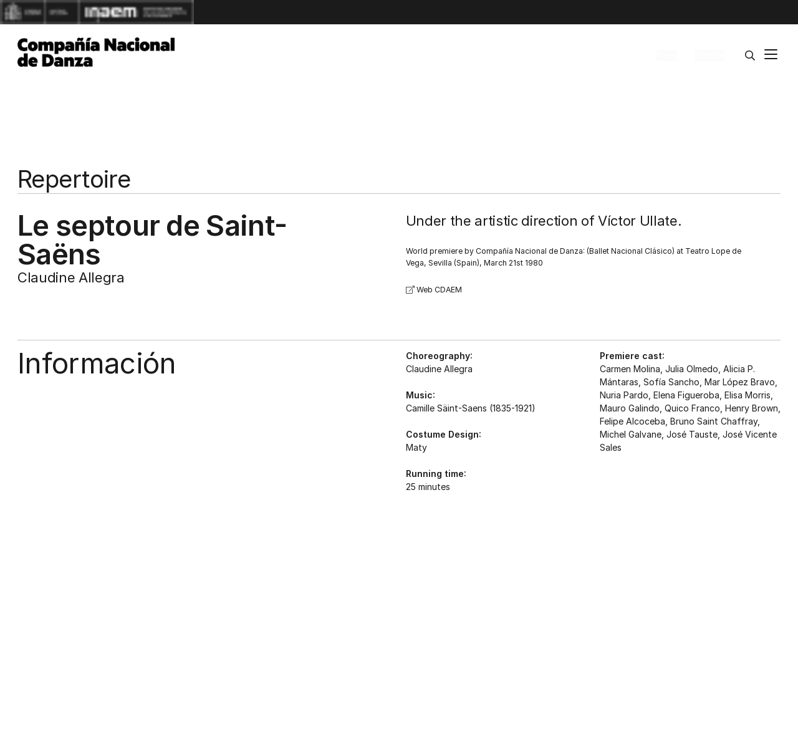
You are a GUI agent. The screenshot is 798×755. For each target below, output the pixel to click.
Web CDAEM (434, 289)
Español (709, 55)
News (666, 55)
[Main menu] (771, 55)
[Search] (750, 55)
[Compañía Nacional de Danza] (96, 52)
